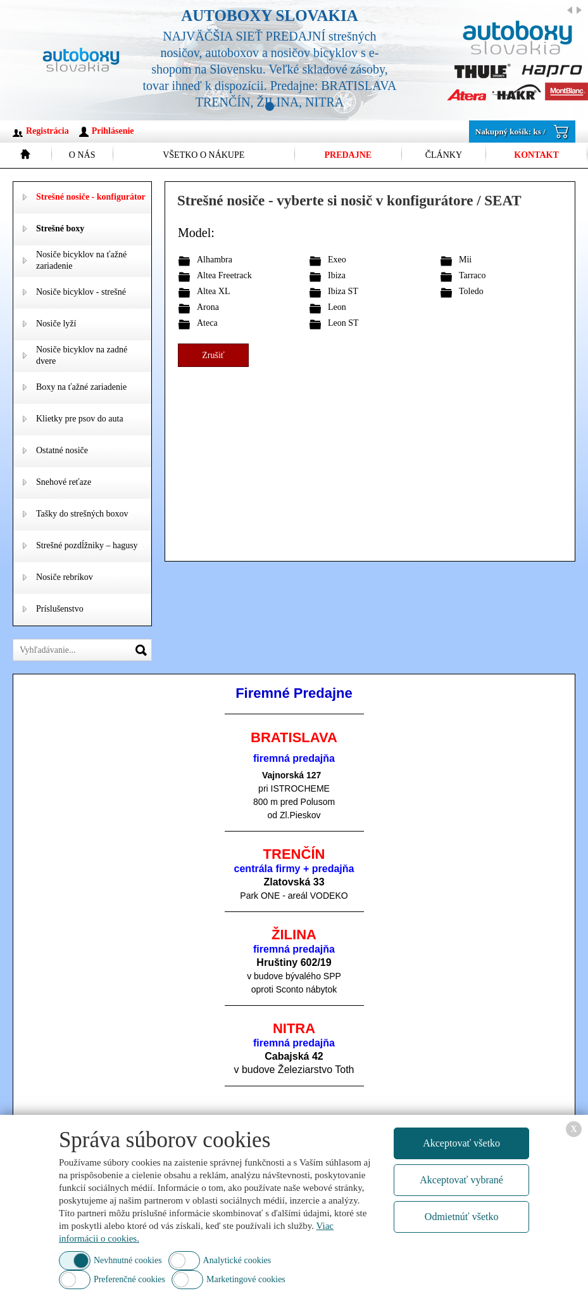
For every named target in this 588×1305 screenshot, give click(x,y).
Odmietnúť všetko (462, 1216)
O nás (82, 155)
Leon (337, 307)
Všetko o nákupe (203, 155)
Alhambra (214, 259)
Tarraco (472, 275)
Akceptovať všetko (461, 1143)
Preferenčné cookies (129, 1279)
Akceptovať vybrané (461, 1179)
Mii (465, 259)
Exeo (337, 259)
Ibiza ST (343, 291)
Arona (208, 307)
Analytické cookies (237, 1260)
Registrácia (47, 131)
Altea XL (213, 291)
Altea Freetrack (224, 275)
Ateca (207, 323)
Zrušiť (213, 355)
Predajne (348, 155)
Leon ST (343, 323)
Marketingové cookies (245, 1279)
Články (443, 155)
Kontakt (536, 155)
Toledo (471, 291)
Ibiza (337, 275)
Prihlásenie (113, 131)
